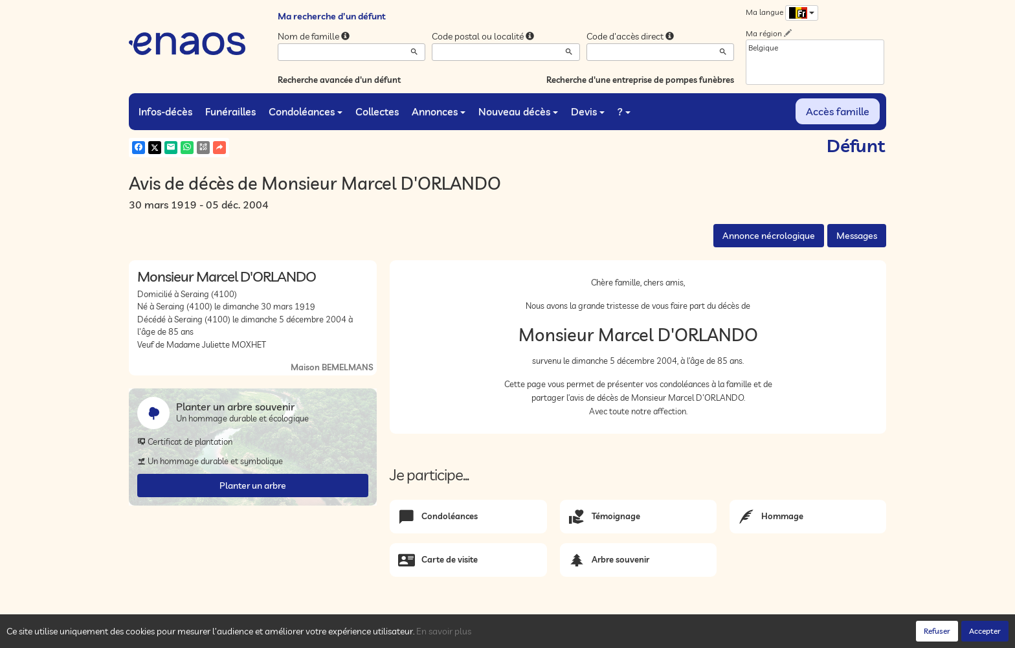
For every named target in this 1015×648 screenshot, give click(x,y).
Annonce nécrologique (768, 235)
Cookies (307, 634)
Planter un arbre (252, 485)
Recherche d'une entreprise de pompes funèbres (640, 79)
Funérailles (230, 111)
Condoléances (305, 111)
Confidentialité (258, 634)
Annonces (438, 111)
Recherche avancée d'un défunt (339, 79)
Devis (588, 111)
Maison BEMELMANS (332, 367)
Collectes (377, 111)
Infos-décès (165, 111)
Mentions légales (360, 634)
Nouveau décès (518, 111)
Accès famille (837, 111)
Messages (856, 235)
